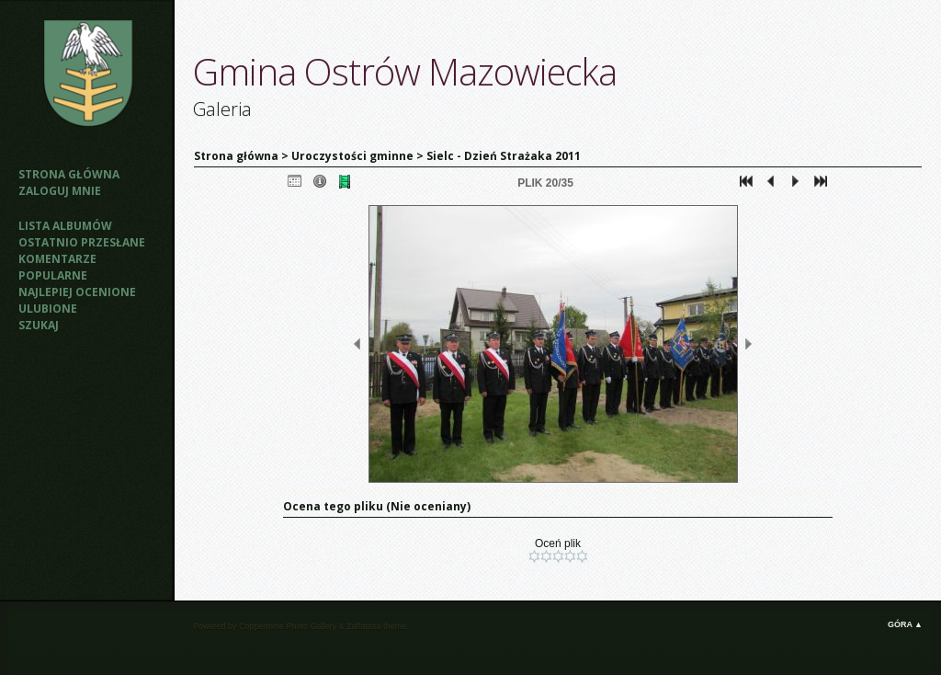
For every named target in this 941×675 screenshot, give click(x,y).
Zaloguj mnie (59, 191)
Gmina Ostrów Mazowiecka (405, 71)
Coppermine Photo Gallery (287, 626)
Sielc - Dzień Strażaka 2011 (503, 156)
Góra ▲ (905, 624)
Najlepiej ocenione (77, 292)
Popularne (52, 275)
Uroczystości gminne (352, 156)
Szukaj (38, 325)
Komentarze (57, 259)
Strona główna (68, 174)
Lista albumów (65, 226)
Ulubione (47, 308)
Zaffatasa (363, 626)
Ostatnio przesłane (81, 242)
